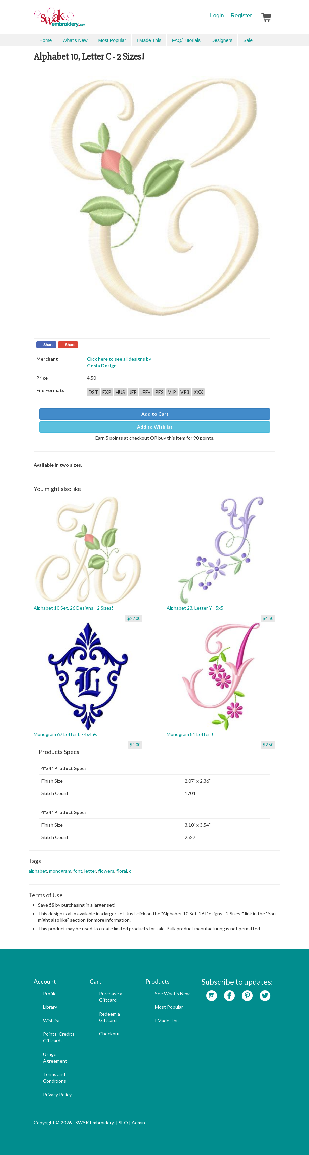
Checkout (109, 1033)
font (77, 871)
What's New (74, 40)
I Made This (149, 40)
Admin (138, 1122)
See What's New (172, 993)
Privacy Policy (57, 1094)
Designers (221, 40)
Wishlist (51, 1020)
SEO (123, 1122)
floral (121, 871)
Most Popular (112, 40)
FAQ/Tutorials (186, 40)
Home (45, 40)
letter (90, 871)
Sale (248, 40)
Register (241, 15)
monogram (60, 871)
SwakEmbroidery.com (84, 20)
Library (50, 1007)
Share (48, 345)
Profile (50, 993)
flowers (106, 871)
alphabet (38, 871)
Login (217, 15)
